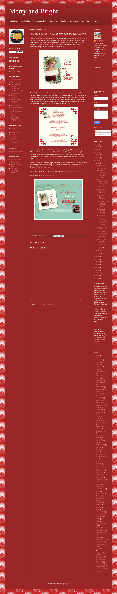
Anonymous (99, 360)
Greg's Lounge (15, 162)
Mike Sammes (100, 498)
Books (97, 369)
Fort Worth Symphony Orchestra (99, 418)
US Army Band (100, 564)
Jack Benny (99, 449)
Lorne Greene (100, 493)
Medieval (98, 496)
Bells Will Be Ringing (15, 118)
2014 (98, 267)
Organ (97, 509)
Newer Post (34, 301)
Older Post (83, 301)
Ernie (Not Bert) (16, 82)
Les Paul (98, 491)
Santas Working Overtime (16, 141)
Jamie (97, 452)
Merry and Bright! (34, 11)
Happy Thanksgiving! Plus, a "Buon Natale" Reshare (102, 183)
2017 (98, 259)
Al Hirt (97, 357)
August (100, 248)
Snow (97, 546)
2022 (98, 155)
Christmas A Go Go (17, 91)
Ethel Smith (99, 412)
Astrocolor (99, 362)
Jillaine (98, 461)
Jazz (97, 459)
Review (98, 535)
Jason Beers (99, 454)
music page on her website (74, 171)
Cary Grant (99, 376)
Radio (97, 521)
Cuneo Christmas (101, 394)
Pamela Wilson (100, 512)
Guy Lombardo (100, 435)
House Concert (100, 445)
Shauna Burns (100, 544)
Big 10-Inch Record (17, 151)
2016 (98, 262)
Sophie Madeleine (101, 549)
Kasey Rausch (100, 479)
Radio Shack (99, 528)
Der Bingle (99, 40)
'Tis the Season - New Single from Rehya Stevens (102, 204)
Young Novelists (101, 569)
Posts (97, 131)
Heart (97, 442)
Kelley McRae (100, 482)
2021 (98, 158)
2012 (98, 273)
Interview (98, 447)
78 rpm (98, 355)
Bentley (98, 364)
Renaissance (100, 532)
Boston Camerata (101, 372)
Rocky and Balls (101, 539)
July (99, 250)
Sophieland (14, 168)
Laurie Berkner (100, 489)
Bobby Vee (99, 367)
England (98, 407)
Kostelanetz (99, 486)
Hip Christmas (15, 84)
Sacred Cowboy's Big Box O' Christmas (16, 101)
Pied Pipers (99, 514)
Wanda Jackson (100, 566)
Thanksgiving (100, 557)
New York (98, 507)
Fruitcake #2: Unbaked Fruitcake (101, 210)
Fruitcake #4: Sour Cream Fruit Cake (102, 190)
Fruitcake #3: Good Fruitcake (101, 197)
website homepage (47, 175)
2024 (98, 149)
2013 (98, 270)
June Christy (99, 472)
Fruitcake (98, 426)
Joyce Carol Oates (101, 466)
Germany (98, 429)
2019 (98, 163)
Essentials (99, 410)
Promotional (99, 516)
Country (98, 391)
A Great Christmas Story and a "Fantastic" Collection (101, 221)
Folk (97, 414)
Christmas (99, 380)
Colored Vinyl (100, 387)
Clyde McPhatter (101, 383)
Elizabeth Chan (100, 405)
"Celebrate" (80, 38)
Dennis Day (99, 398)
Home (59, 301)
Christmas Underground (15, 87)
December (101, 165)
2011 (98, 275)
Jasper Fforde (100, 456)
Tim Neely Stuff (15, 159)
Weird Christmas (16, 132)
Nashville (98, 505)
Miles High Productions (99, 501)
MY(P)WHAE (15, 105)
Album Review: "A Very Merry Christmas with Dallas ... (102, 234)
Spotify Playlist (15, 71)
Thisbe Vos (99, 559)
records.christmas (16, 111)
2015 (98, 264)
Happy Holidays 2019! (102, 228)
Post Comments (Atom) (46, 304)
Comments (99, 135)
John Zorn (99, 463)
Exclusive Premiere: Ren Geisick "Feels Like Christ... (102, 174)
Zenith (97, 571)
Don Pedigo (99, 402)
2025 (98, 147)
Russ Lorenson (100, 542)
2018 (98, 256)
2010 (98, 278)
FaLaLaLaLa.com (16, 80)
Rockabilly (99, 537)
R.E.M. (98, 519)
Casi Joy (98, 378)
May (99, 253)
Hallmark (98, 437)
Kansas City (99, 475)
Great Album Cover (101, 431)
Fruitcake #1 (101, 215)
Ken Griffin (99, 484)
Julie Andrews (100, 470)
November (101, 168)
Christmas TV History (15, 129)
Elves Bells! (14, 138)
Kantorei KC (99, 477)
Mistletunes (14, 93)
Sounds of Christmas (14, 96)
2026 (98, 144)
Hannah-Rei (99, 440)
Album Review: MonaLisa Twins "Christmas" (102, 242)
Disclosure (99, 400)
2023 (98, 152)
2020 (98, 160)
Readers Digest (100, 530)
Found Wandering (101, 422)
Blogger (66, 584)
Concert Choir (100, 389)
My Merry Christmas (14, 135)
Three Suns (99, 562)
